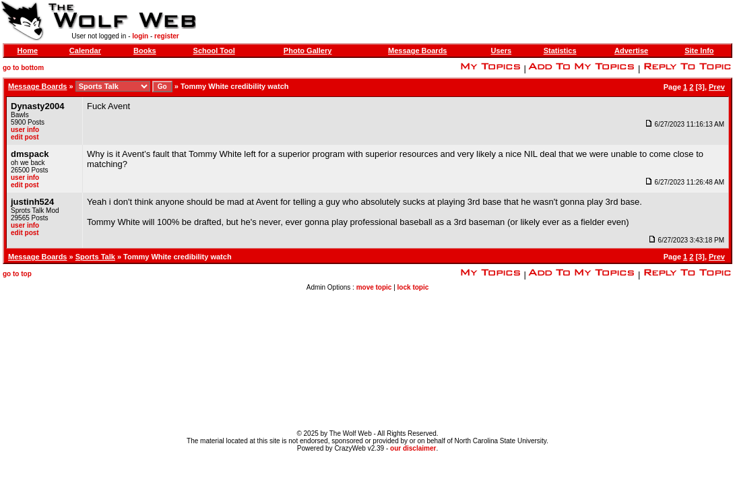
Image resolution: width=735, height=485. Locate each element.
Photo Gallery (308, 50)
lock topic (413, 287)
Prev (717, 87)
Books (144, 50)
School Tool (214, 50)
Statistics (560, 50)
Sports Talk (95, 257)
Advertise (631, 50)
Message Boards (417, 50)
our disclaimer (413, 448)
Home (28, 50)
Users (501, 50)
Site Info (698, 50)
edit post (25, 137)
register (166, 36)
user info (25, 129)
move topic (374, 287)
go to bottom (23, 67)
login (140, 36)
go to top (17, 274)
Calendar (85, 50)
